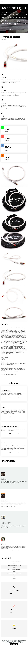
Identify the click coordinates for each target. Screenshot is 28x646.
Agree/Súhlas (14, 644)
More (14, 397)
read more (11, 631)
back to (10, 593)
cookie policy (8, 641)
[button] (14, 175)
